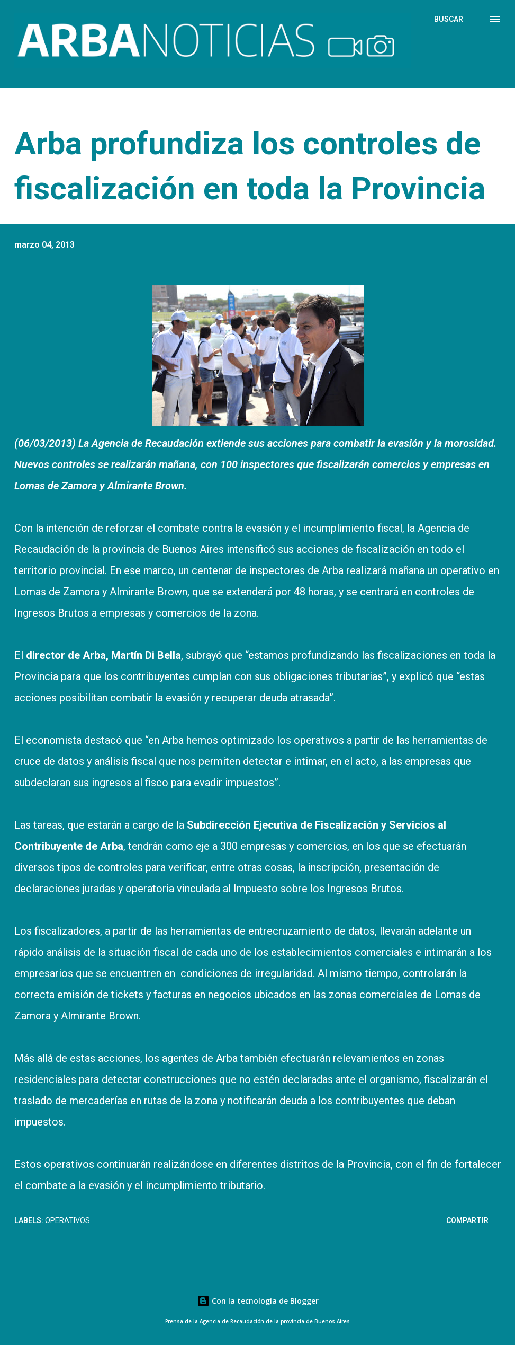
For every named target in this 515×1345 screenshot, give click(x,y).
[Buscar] (448, 19)
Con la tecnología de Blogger (258, 1301)
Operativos (67, 1220)
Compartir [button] (467, 1220)
